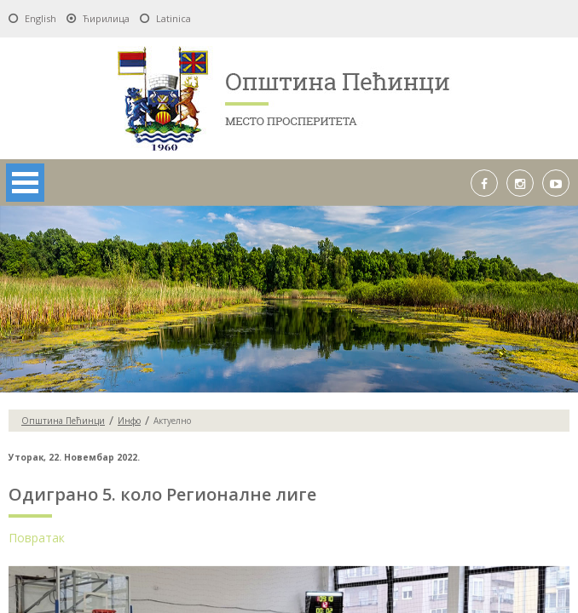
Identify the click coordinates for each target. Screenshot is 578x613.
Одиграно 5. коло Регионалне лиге (162, 494)
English (40, 18)
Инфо (129, 421)
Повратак (37, 538)
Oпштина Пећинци (63, 421)
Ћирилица (106, 18)
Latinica (173, 18)
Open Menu (25, 182)
